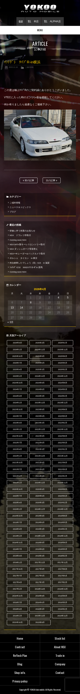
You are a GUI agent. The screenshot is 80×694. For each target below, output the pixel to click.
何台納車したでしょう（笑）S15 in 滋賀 (29, 263)
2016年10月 (17, 596)
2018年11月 (62, 536)
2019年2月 (62, 529)
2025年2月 (62, 369)
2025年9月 (40, 356)
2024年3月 (40, 396)
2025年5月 (62, 363)
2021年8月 (62, 462)
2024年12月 (40, 376)
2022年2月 (62, 449)
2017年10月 (17, 569)
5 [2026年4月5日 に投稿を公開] (67, 297)
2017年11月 (62, 562)
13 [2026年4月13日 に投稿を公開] (12, 307)
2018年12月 (40, 536)
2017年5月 (62, 576)
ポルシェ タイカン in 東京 (23, 258)
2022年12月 (40, 429)
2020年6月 (40, 496)
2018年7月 (17, 549)
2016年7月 (17, 602)
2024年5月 (62, 389)
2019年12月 (40, 509)
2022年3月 (40, 449)
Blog (19, 664)
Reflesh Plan (20, 655)
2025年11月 (62, 349)
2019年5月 (62, 522)
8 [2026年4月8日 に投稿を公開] (31, 302)
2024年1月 (17, 403)
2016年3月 (40, 609)
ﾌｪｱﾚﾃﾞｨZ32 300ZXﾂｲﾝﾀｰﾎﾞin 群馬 (26, 267)
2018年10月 (17, 542)
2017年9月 (40, 569)
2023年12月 (40, 403)
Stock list (60, 638)
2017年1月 (17, 589)
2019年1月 (17, 536)
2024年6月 (40, 389)
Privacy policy (19, 681)
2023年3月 (40, 423)
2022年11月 (62, 429)
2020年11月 (62, 483)
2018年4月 (17, 556)
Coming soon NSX (18, 240)
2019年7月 (17, 522)
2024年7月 (17, 389)
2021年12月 (40, 456)
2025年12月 (40, 349)
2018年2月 (62, 556)
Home (20, 638)
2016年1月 (17, 616)
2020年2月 (62, 502)
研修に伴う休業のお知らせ (22, 231)
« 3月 (10, 322)
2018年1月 (17, 562)
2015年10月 (17, 622)
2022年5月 (62, 443)
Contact (59, 672)
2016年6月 (40, 602)
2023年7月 (17, 416)
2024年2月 (62, 396)
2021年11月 (62, 456)
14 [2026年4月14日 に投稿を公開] (21, 307)
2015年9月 (40, 622)
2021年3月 (40, 476)
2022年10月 (17, 436)
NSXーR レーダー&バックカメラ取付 (27, 253)
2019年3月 (40, 529)
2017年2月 (62, 582)
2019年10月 (17, 516)
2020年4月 (17, 502)
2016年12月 (40, 589)
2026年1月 (17, 349)
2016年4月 (17, 609)
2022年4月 (17, 449)
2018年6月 (40, 549)
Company (60, 664)
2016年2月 (62, 609)
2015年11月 (62, 616)
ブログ (13, 212)
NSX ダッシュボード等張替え (24, 249)
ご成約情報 (29, 67)
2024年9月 (40, 383)
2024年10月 (17, 383)
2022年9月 (40, 436)
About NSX (60, 647)
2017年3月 (40, 582)
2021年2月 (62, 476)
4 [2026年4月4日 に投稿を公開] (58, 297)
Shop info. (20, 672)
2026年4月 (17, 343)
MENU (40, 30)
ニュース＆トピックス (20, 207)
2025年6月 (40, 363)
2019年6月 (40, 522)
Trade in (59, 655)
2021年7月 (17, 469)
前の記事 (28, 180)
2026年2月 (62, 343)
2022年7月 (17, 443)
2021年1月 (17, 483)
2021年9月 (40, 462)
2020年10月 (17, 489)
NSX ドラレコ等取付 (20, 235)
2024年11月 (62, 376)
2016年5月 (62, 602)
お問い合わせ (20, 21)
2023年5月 (62, 416)
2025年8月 (62, 356)
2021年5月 (62, 469)
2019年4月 (17, 529)
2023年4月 (17, 423)
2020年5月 (62, 496)
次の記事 (51, 180)
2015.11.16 (13, 67)
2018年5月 (62, 549)
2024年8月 (62, 383)
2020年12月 (40, 483)
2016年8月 (62, 596)
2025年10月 (17, 356)
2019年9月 (40, 516)
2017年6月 (40, 576)
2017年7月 (17, 576)
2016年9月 (40, 596)
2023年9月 (40, 409)
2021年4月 (17, 476)
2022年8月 (62, 436)
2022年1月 (17, 456)
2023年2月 (62, 423)
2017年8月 (62, 569)
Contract (20, 647)
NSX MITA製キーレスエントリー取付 (27, 244)
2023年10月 (17, 409)
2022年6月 (40, 443)
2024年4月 (17, 396)
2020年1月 (17, 509)
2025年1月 (17, 376)
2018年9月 (40, 542)
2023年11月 (62, 403)
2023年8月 (62, 409)
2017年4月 (17, 582)
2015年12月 (40, 616)
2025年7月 (17, 363)
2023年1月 (17, 429)
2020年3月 (40, 502)
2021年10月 (17, 462)
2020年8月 (62, 489)
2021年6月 (40, 469)
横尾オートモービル (40, 8)
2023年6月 (40, 416)
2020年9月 (40, 489)
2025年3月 (40, 369)
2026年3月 (40, 343)
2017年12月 (40, 562)
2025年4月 (17, 369)
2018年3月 (40, 556)
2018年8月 (62, 542)
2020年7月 (17, 496)
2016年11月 (62, 589)
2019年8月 (62, 516)
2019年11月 (62, 509)
